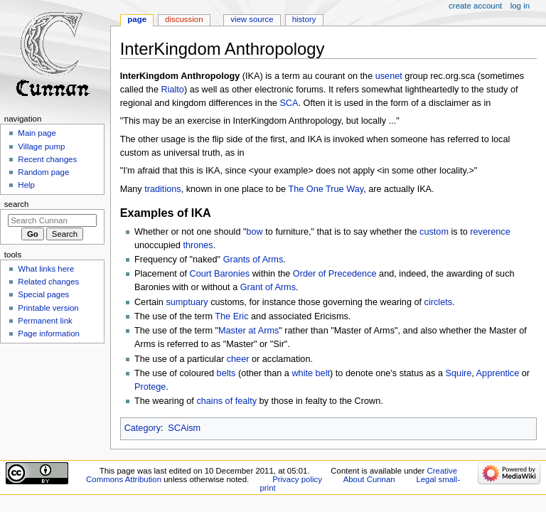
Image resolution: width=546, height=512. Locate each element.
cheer (238, 359)
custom (434, 232)
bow (255, 232)
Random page (43, 172)
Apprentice (498, 373)
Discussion (184, 19)
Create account (475, 5)
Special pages (43, 294)
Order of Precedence (335, 274)
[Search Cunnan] (52, 220)
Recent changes (47, 159)
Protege (150, 387)
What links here (46, 269)
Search (16, 204)
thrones (198, 245)
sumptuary (187, 302)
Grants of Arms (253, 260)
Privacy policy (297, 479)
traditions (162, 189)
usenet (388, 76)
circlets (438, 302)
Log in (520, 5)
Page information (49, 333)
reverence (490, 232)
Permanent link (45, 320)
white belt (310, 373)
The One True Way (325, 189)
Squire (459, 373)
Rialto (172, 90)
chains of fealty (226, 401)
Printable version (48, 308)
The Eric (231, 316)
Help (26, 185)
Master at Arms (248, 331)
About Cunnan (369, 479)
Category (142, 428)
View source (251, 19)
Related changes (48, 281)
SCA (288, 103)
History (304, 19)
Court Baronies (220, 274)
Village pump (41, 146)
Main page (37, 133)
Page (136, 19)
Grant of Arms (268, 287)
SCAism (184, 428)
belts (226, 373)
